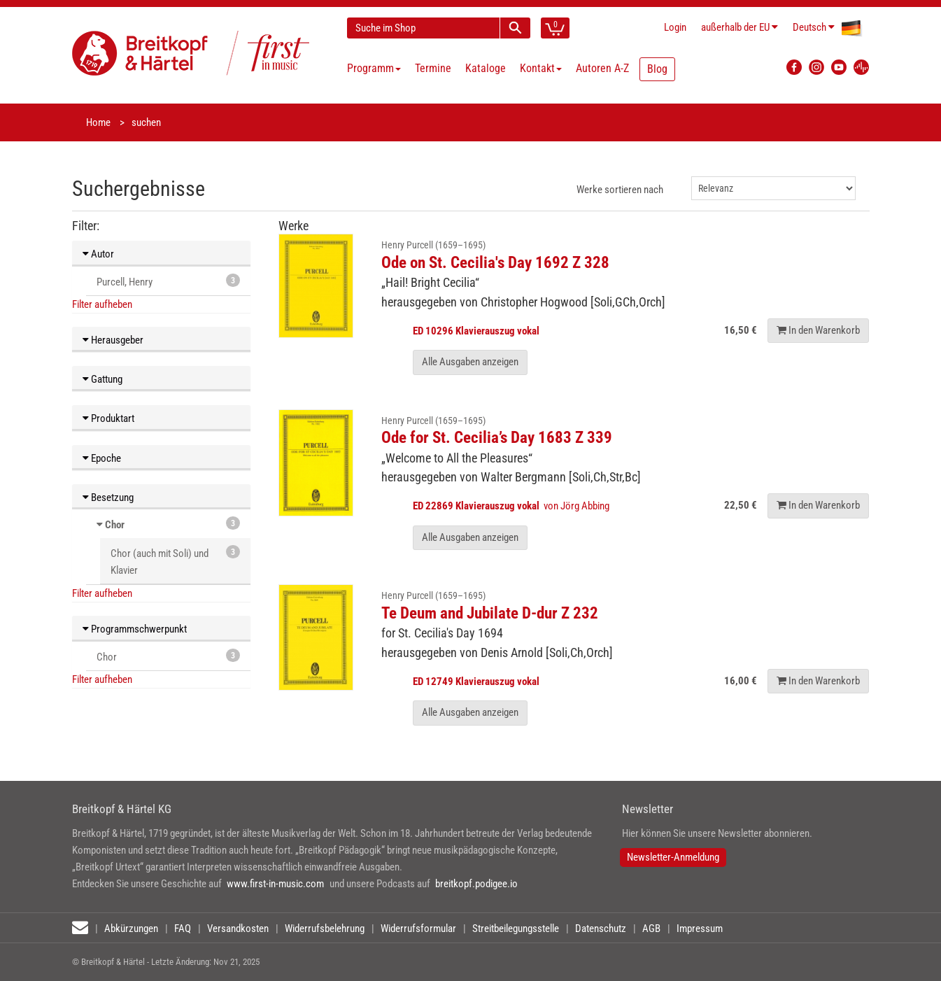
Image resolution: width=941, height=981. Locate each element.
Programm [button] (374, 68)
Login (675, 27)
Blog (657, 69)
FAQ (182, 928)
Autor (98, 254)
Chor (115, 524)
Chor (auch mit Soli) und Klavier (175, 561)
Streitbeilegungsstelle (515, 928)
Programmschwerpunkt (135, 629)
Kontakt (541, 68)
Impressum (700, 928)
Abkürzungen (131, 928)
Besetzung (108, 497)
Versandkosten (238, 928)
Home (98, 122)
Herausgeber (113, 340)
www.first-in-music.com (275, 883)
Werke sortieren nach (619, 189)
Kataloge (485, 68)
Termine (433, 68)
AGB (651, 928)
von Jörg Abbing (512, 506)
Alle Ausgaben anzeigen (470, 361)
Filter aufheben (102, 304)
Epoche (102, 458)
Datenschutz (600, 928)
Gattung (102, 379)
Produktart (108, 418)
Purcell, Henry (168, 281)
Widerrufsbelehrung (325, 928)
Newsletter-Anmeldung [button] (673, 857)
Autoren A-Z (602, 68)
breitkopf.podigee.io (476, 883)
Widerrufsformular (418, 928)
